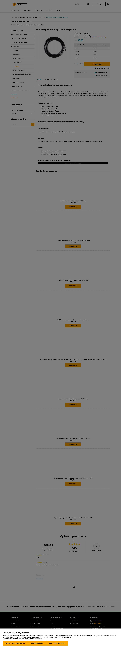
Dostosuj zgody (40, 644)
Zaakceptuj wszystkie (62, 644)
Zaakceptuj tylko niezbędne (16, 644)
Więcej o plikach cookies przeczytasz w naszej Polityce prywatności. (22, 640)
